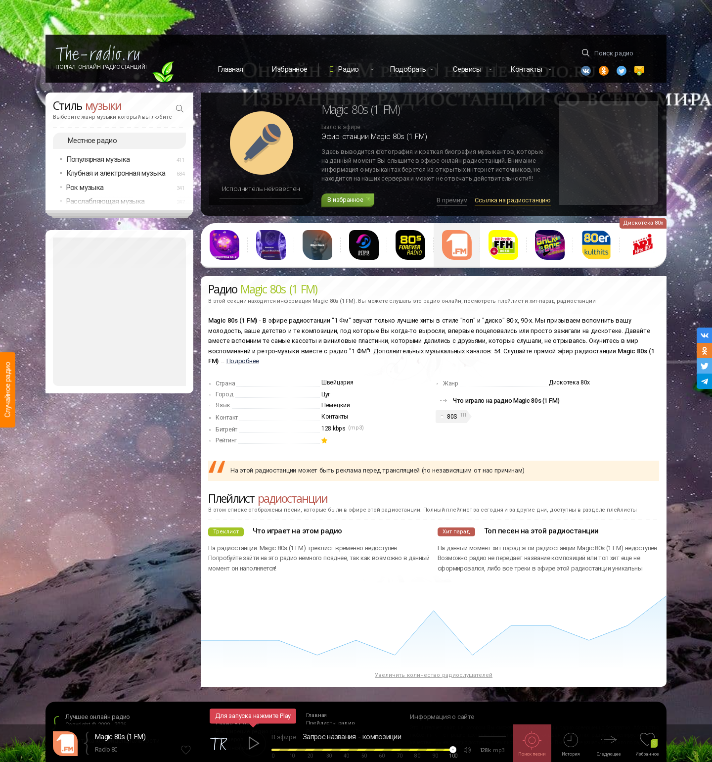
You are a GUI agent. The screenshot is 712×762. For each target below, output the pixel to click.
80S (452, 416)
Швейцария (337, 382)
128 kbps (333, 428)
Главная (230, 69)
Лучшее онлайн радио (97, 716)
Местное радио (92, 140)
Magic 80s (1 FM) (120, 736)
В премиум (452, 200)
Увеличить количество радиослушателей (433, 675)
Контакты (334, 416)
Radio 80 (106, 749)
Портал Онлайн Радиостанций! (101, 66)
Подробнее (242, 361)
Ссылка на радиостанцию (513, 200)
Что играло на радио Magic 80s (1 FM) (506, 400)
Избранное (289, 69)
